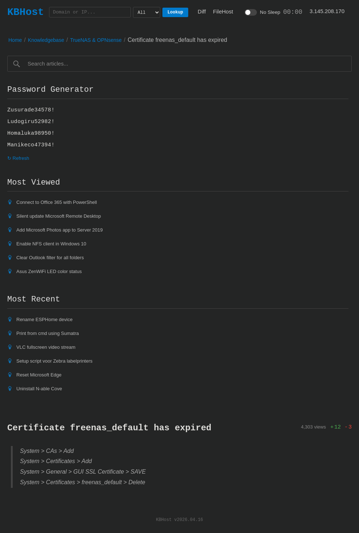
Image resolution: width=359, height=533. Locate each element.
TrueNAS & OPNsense (96, 40)
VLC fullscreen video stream (46, 347)
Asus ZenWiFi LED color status (49, 271)
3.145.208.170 (327, 11)
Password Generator (50, 89)
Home (15, 40)
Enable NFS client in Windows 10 (51, 243)
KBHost (25, 12)
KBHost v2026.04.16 (179, 519)
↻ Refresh (18, 158)
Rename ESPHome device (44, 319)
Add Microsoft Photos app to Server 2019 (59, 230)
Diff (202, 11)
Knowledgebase (46, 40)
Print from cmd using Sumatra (47, 333)
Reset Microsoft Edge (38, 375)
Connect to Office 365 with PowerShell (56, 202)
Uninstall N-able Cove (39, 388)
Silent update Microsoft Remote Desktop (58, 216)
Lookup (175, 12)
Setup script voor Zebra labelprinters (54, 361)
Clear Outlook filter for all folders (50, 257)
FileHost (223, 11)
